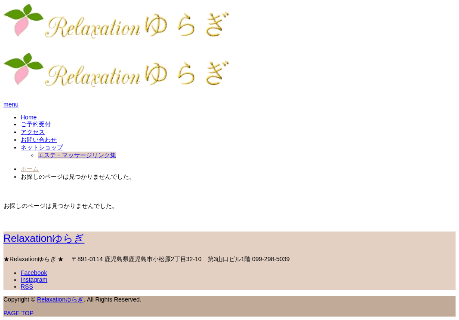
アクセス (33, 131)
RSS (27, 286)
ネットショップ (42, 147)
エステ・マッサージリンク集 (77, 155)
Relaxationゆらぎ (43, 238)
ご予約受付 (36, 124)
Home (29, 117)
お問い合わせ (39, 139)
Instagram (34, 279)
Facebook (34, 272)
